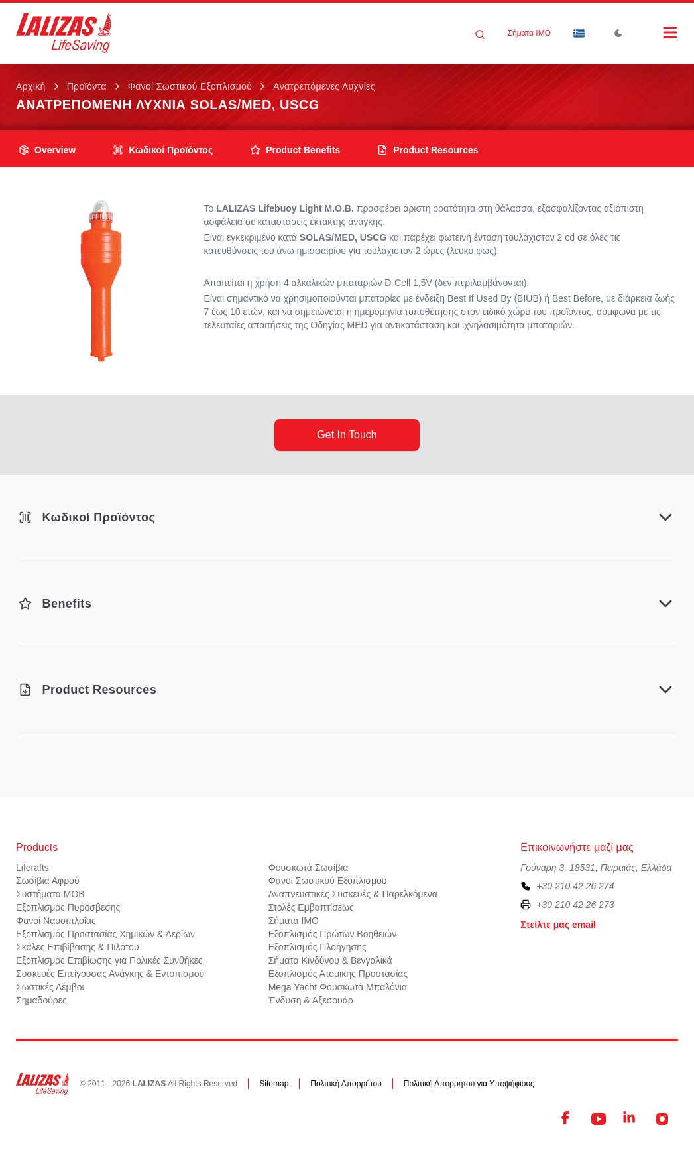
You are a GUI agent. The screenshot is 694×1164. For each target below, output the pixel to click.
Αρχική (31, 86)
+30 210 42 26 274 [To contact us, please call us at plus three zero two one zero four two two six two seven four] (575, 886)
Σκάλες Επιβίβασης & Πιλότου (77, 947)
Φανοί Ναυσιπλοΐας (56, 920)
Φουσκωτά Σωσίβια (308, 867)
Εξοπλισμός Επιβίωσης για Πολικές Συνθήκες (109, 960)
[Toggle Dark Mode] (618, 33)
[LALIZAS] (63, 33)
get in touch (346, 434)
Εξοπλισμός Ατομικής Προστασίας (338, 973)
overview (47, 150)
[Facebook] (567, 1119)
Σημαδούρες (41, 1000)
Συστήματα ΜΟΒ (50, 894)
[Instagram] (662, 1119)
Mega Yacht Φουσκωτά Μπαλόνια (337, 987)
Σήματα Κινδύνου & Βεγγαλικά (330, 960)
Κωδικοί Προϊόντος (163, 150)
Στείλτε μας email (558, 924)
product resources (427, 150)
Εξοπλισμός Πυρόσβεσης (68, 907)
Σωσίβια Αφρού (48, 880)
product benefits (295, 150)
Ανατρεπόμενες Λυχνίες (324, 86)
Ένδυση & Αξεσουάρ (310, 1000)
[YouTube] (598, 1119)
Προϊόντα (87, 86)
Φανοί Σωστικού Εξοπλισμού (190, 86)
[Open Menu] (657, 32)
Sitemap (273, 1083)
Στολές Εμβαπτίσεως (311, 907)
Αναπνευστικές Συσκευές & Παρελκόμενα (352, 894)
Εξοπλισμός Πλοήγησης (317, 947)
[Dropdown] (579, 33)
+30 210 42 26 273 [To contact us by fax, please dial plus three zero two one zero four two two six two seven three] (575, 904)
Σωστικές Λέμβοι (50, 987)
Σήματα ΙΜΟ (529, 33)
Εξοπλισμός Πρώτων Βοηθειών (332, 934)
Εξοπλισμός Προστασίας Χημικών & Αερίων (105, 934)
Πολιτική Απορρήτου (345, 1083)
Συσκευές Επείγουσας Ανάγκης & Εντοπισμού (110, 973)
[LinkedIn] (630, 1119)
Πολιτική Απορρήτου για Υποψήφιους (469, 1083)
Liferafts (32, 867)
